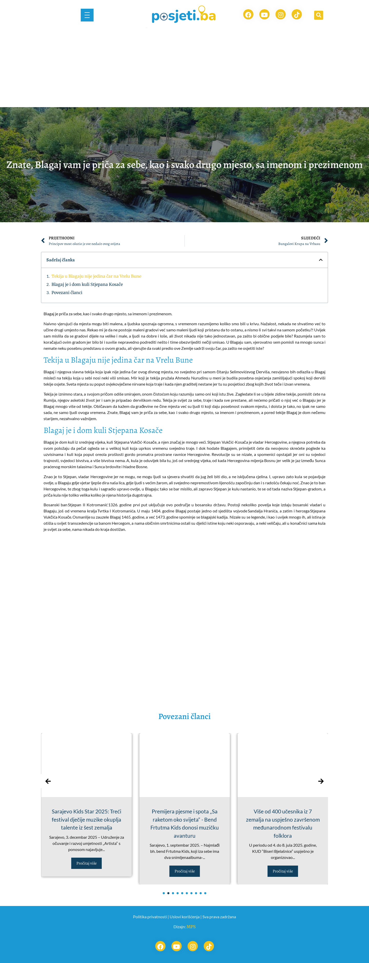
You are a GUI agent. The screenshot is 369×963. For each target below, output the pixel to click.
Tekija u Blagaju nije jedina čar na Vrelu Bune (96, 276)
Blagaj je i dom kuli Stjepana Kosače (87, 284)
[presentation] (48, 781)
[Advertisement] (184, 69)
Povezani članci (67, 292)
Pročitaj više (86, 863)
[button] (318, 15)
